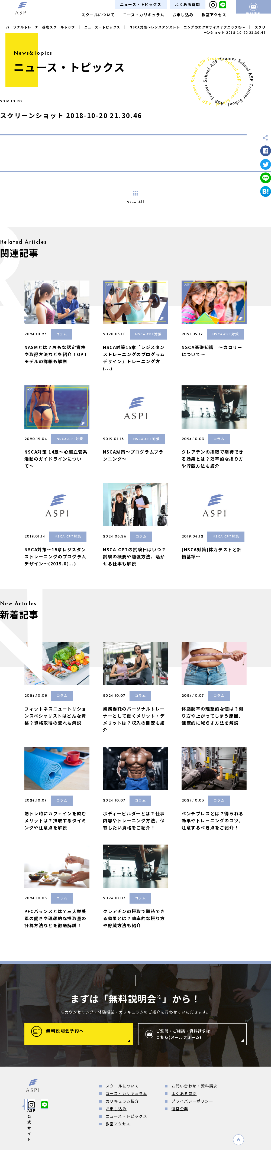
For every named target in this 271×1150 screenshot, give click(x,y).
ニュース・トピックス (141, 4)
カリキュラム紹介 (122, 1101)
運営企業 (180, 1108)
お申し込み (183, 14)
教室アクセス (214, 14)
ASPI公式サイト (50, 1104)
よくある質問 (187, 4)
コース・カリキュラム (143, 14)
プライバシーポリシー (192, 1101)
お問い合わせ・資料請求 (194, 1086)
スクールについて (98, 14)
